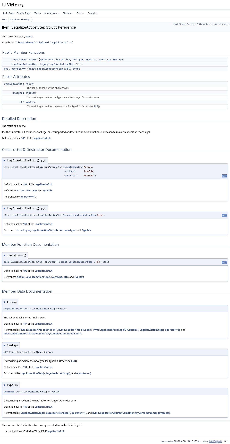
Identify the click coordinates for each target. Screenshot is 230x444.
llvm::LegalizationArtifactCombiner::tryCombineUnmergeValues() (42, 333)
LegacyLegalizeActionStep (57, 64)
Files (80, 13)
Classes (68, 13)
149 (25, 406)
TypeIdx (91, 59)
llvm (4, 19)
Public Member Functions (184, 24)
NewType (118, 59)
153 (25, 184)
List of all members (221, 24)
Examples (92, 13)
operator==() (27, 196)
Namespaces (51, 13)
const (102, 59)
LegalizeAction (50, 59)
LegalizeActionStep (19, 19)
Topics (37, 13)
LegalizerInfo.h (41, 138)
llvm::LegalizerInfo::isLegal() (75, 329)
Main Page (8, 13)
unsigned (78, 59)
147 (25, 323)
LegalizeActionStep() (38, 276)
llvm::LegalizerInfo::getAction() (38, 329)
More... (30, 36)
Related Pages (24, 13)
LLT (109, 59)
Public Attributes (204, 24)
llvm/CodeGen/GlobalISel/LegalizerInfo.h (44, 42)
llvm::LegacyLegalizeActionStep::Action (40, 230)
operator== (18, 68)
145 (23, 138)
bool (7, 68)
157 (25, 224)
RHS (68, 68)
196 (25, 270)
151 (25, 367)
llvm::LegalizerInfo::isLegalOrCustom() (115, 329)
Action (65, 59)
